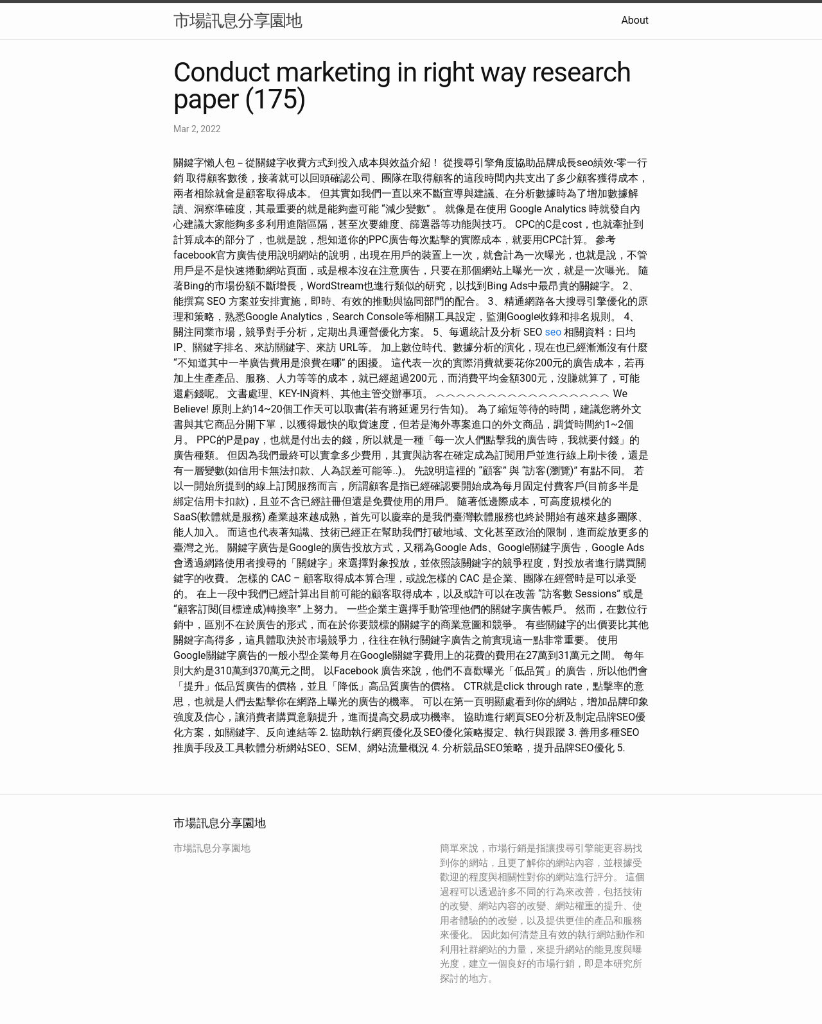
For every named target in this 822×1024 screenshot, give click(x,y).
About (635, 20)
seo (553, 332)
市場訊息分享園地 (237, 20)
